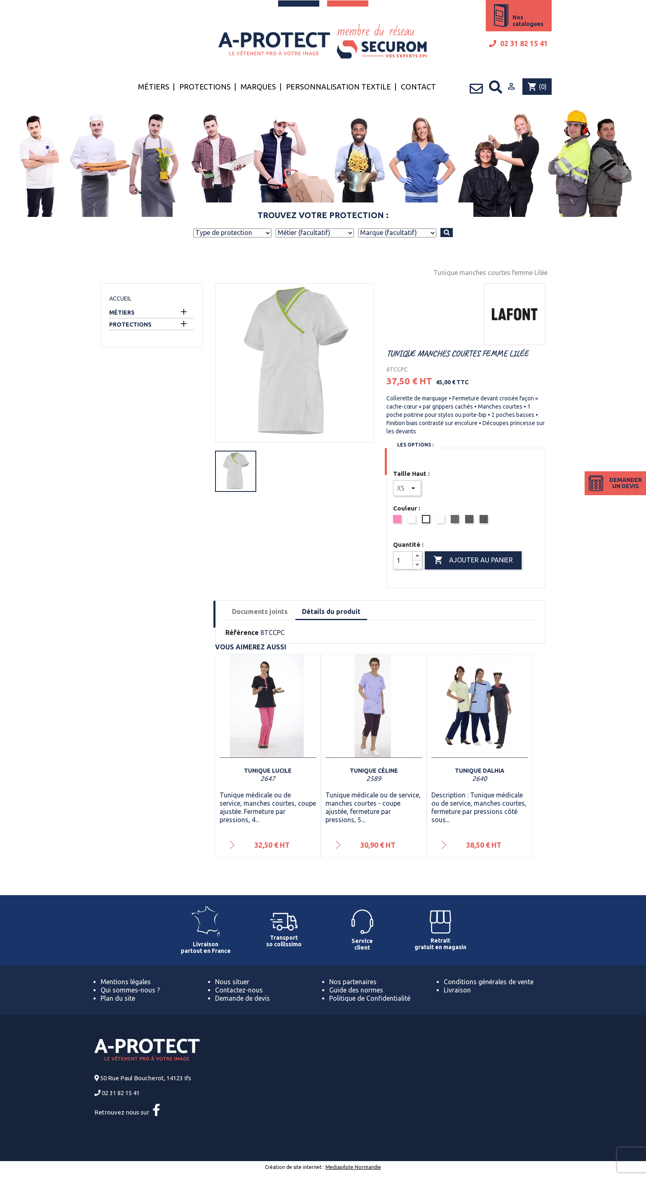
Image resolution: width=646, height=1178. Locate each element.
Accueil (120, 298)
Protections (205, 86)
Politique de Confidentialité (369, 998)
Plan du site (118, 998)
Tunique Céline (374, 770)
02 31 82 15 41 (518, 43)
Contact (418, 86)
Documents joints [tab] (260, 611)
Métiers (153, 86)
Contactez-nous (239, 990)
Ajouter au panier (473, 560)
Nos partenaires (353, 981)
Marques (258, 86)
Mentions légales (126, 981)
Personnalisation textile (338, 86)
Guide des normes (356, 990)
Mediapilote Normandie (353, 1167)
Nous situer (232, 981)
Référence (242, 632)
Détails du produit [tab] (331, 611)
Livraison (457, 990)
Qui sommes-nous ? (130, 990)
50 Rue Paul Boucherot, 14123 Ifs (145, 1078)
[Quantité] (403, 560)
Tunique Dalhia (479, 770)
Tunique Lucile (268, 770)
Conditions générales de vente (489, 981)
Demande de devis (242, 998)
